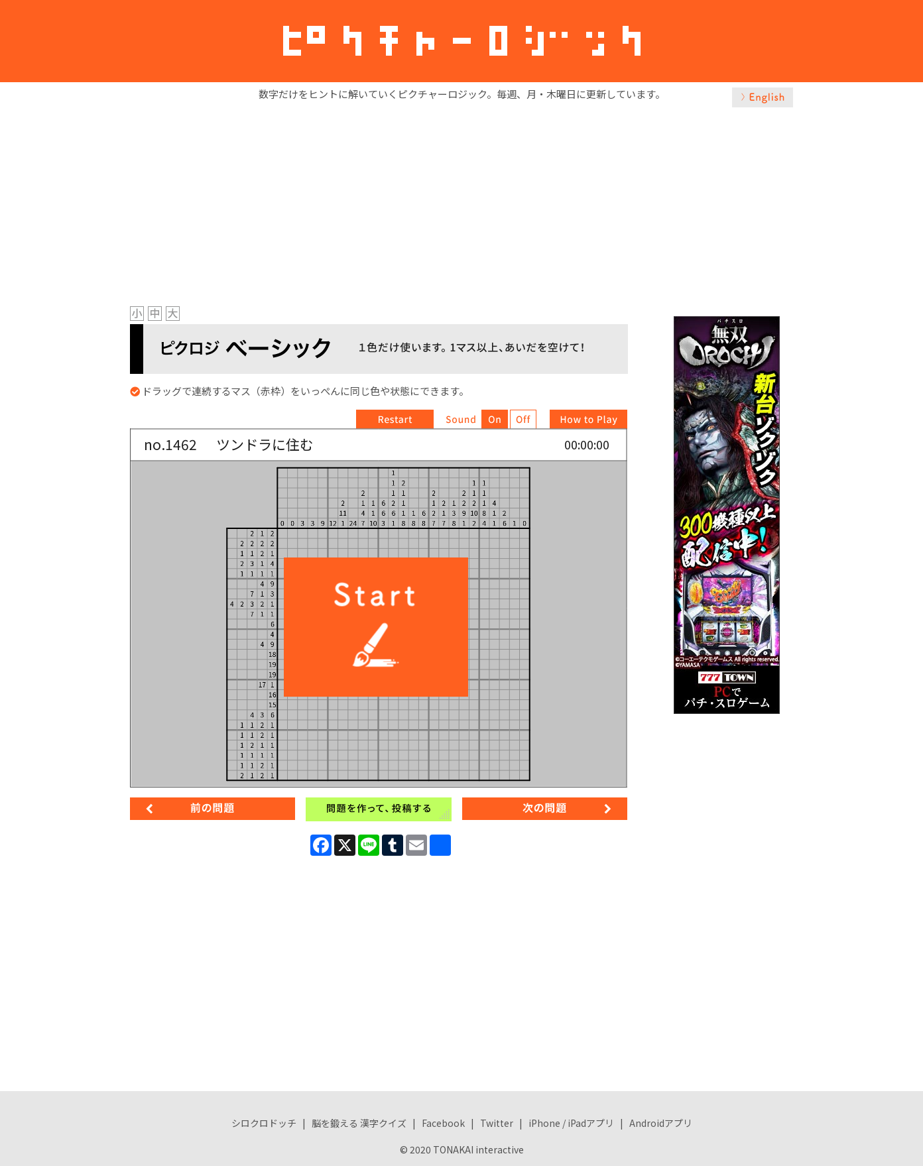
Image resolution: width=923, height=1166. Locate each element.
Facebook (443, 1123)
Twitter (496, 1123)
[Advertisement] (461, 203)
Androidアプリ (660, 1123)
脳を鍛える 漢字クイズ (359, 1123)
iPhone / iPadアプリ (571, 1123)
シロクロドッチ (263, 1123)
